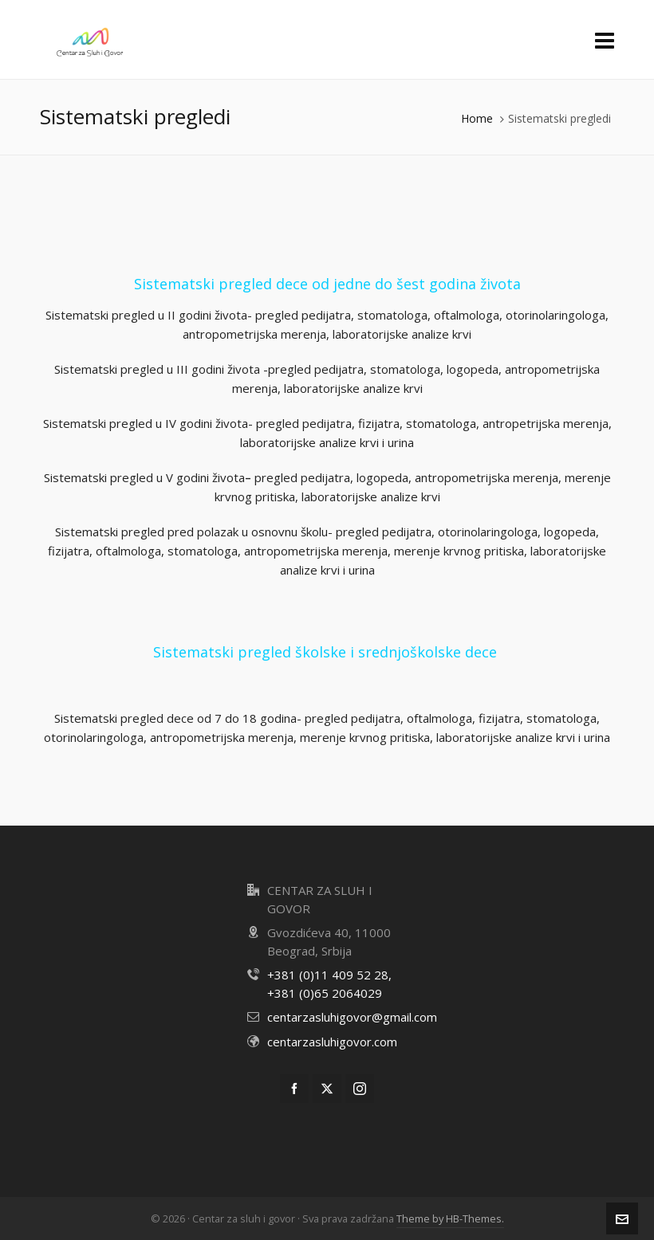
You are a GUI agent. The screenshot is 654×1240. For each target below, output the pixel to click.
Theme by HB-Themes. (450, 1218)
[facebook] (294, 1088)
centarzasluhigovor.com (332, 1042)
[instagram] (359, 1088)
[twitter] (327, 1088)
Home (477, 118)
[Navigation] (604, 40)
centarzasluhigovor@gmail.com (352, 1017)
